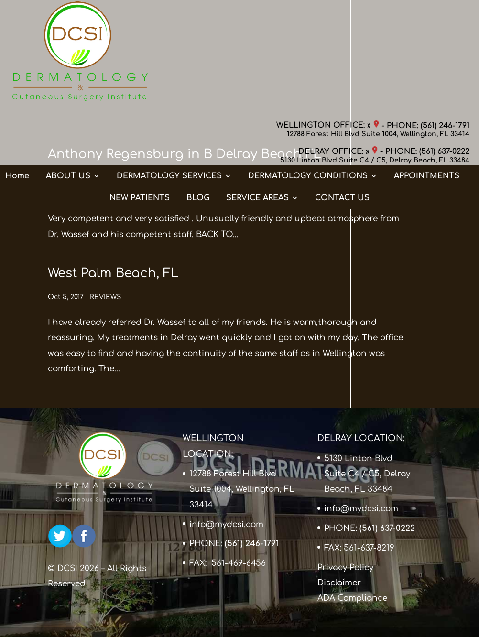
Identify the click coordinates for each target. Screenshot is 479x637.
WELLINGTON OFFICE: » (327, 16)
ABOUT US (68, 82)
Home (17, 82)
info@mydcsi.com (226, 524)
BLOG (197, 104)
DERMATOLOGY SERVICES (169, 82)
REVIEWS (105, 178)
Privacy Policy (345, 567)
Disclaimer (339, 582)
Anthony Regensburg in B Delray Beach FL (184, 154)
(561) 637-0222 (444, 43)
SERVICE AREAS (257, 104)
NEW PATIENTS (139, 104)
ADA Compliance (352, 598)
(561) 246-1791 (445, 16)
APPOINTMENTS (426, 82)
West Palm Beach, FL (113, 273)
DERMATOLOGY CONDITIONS (308, 82)
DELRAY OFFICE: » (338, 43)
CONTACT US (342, 104)
